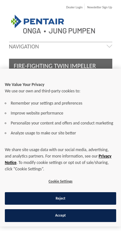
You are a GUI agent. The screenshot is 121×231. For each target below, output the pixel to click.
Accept (60, 215)
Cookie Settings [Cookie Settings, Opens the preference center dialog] (60, 181)
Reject (61, 198)
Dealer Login (74, 7)
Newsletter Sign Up (99, 7)
